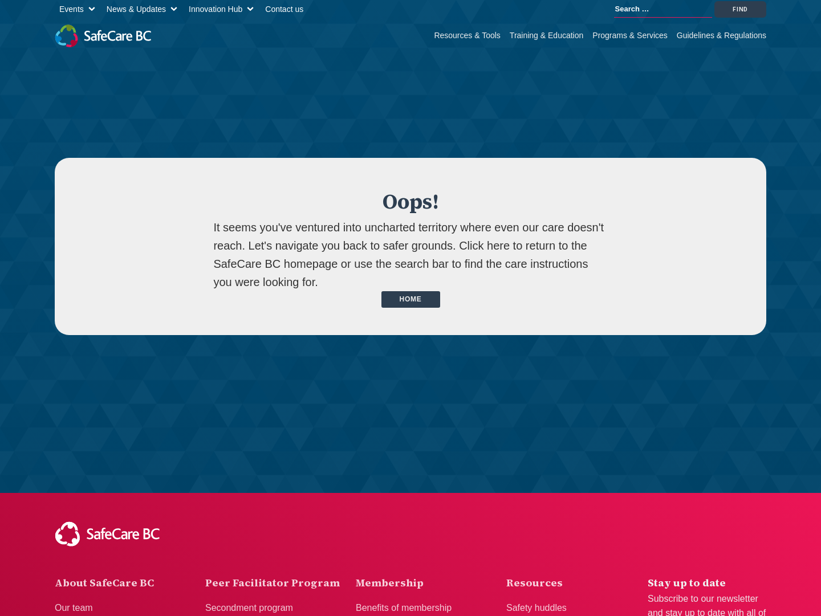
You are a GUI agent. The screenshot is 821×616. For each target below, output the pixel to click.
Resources (534, 583)
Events (71, 9)
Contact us (284, 9)
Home (411, 299)
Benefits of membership (404, 608)
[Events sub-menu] (94, 9)
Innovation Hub (215, 9)
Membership (390, 583)
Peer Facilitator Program (272, 583)
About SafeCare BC (104, 583)
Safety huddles (536, 608)
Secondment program (249, 608)
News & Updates (136, 9)
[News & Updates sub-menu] (176, 9)
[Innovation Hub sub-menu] (252, 9)
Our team (74, 608)
